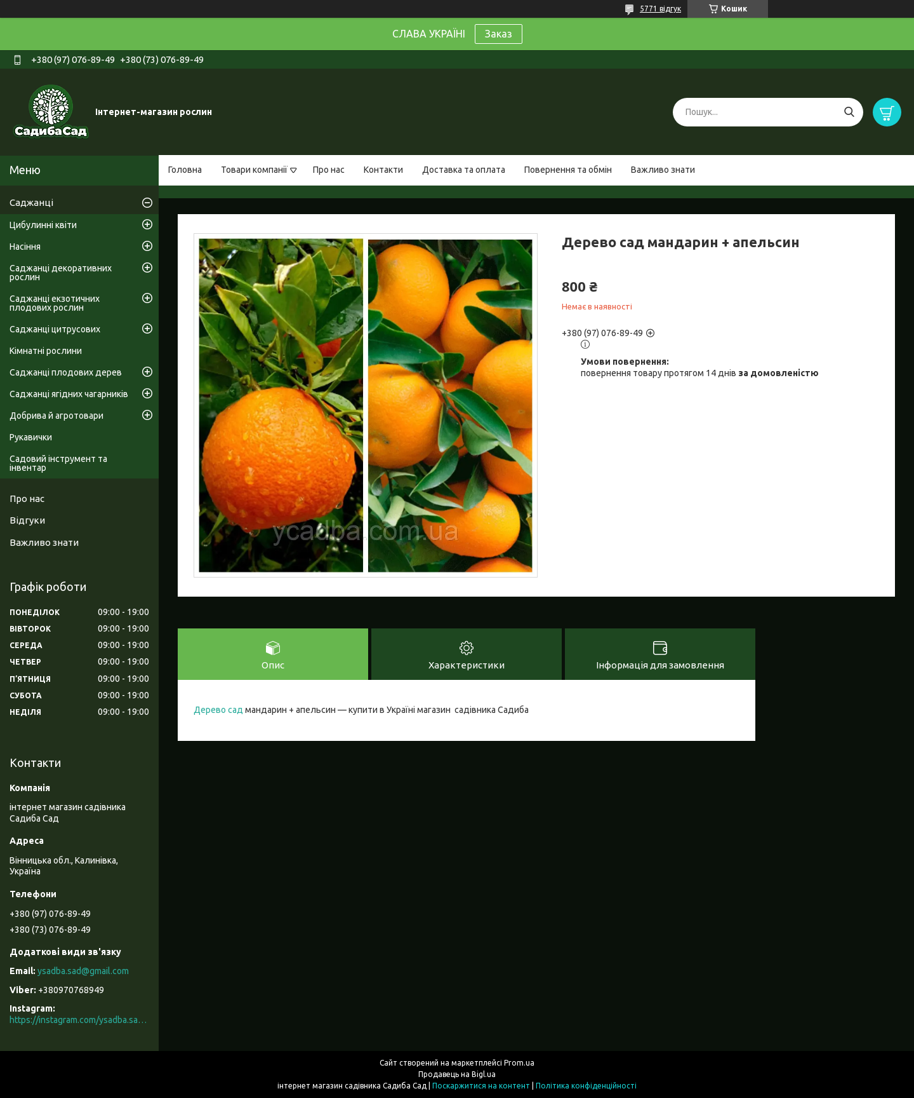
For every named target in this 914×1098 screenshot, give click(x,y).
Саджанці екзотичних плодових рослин (55, 303)
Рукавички (31, 437)
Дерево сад (218, 710)
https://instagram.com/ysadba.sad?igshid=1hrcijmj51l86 (79, 1020)
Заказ (498, 33)
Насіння (25, 246)
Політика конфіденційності (586, 1085)
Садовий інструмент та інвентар (58, 463)
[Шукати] (849, 112)
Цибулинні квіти (43, 225)
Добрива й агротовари (56, 415)
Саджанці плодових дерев (66, 372)
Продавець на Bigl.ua (457, 1074)
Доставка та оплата (463, 170)
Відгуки (27, 520)
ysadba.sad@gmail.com (83, 971)
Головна (185, 170)
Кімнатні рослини (46, 351)
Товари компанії (254, 170)
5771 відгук (660, 8)
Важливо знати (663, 170)
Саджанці (31, 202)
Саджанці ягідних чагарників (69, 394)
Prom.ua (519, 1063)
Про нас (329, 170)
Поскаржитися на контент (481, 1085)
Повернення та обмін (568, 170)
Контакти (383, 170)
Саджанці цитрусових (55, 329)
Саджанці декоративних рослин (61, 272)
